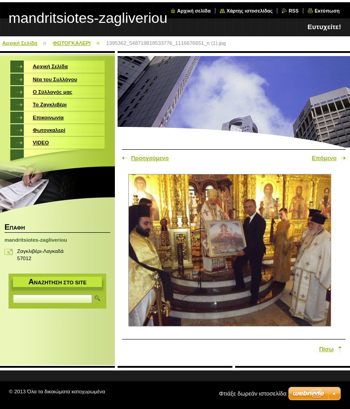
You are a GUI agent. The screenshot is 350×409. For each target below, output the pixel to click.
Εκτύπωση (327, 10)
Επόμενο (324, 158)
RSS (293, 10)
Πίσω (326, 349)
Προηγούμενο (150, 158)
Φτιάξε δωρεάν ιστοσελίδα (252, 393)
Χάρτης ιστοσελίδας (250, 10)
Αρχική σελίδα (194, 10)
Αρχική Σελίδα (19, 43)
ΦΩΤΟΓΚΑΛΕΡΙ (72, 43)
